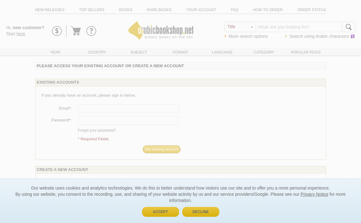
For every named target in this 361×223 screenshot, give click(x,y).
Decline (200, 212)
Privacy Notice (314, 194)
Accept (160, 212)
